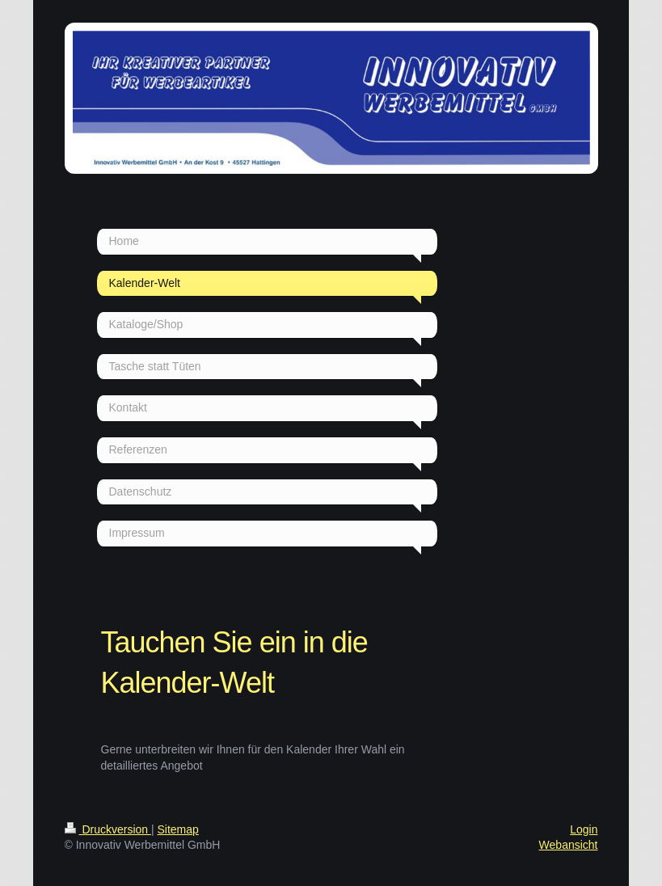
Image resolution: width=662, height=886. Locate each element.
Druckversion (108, 829)
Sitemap (178, 829)
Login (583, 829)
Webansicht (568, 844)
